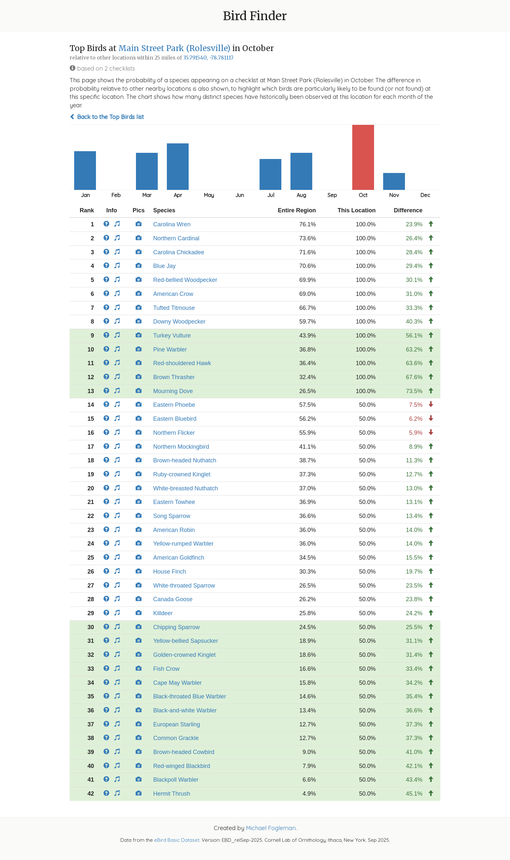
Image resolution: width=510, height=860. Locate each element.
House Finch (169, 571)
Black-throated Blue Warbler (189, 696)
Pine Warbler (170, 349)
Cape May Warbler (177, 683)
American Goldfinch (178, 557)
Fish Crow (166, 669)
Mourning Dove (173, 391)
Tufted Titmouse (174, 308)
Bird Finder (255, 16)
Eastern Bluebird (174, 419)
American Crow (173, 294)
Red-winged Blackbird (181, 766)
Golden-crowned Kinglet (184, 655)
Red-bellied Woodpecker (185, 280)
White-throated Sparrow (184, 585)
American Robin (174, 530)
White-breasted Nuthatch (185, 488)
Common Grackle (176, 738)
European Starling (176, 724)
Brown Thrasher (174, 377)
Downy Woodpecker (179, 321)
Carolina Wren (172, 224)
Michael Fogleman (271, 828)
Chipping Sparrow (176, 627)
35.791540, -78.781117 (208, 58)
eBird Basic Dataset (176, 840)
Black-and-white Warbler (185, 710)
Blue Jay (164, 266)
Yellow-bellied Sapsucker (185, 641)
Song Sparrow (171, 516)
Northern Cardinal (176, 238)
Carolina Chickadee (178, 252)
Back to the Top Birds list (107, 117)
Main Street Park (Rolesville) (174, 48)
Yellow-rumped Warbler (183, 543)
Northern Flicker (174, 433)
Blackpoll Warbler (175, 779)
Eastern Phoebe (174, 405)
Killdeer (163, 613)
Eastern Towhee (174, 502)
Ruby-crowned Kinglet (181, 474)
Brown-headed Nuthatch (184, 460)
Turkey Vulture (172, 335)
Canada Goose (173, 599)
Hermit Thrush (171, 793)
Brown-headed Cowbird (183, 752)
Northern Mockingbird (181, 446)
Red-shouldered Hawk (182, 363)
